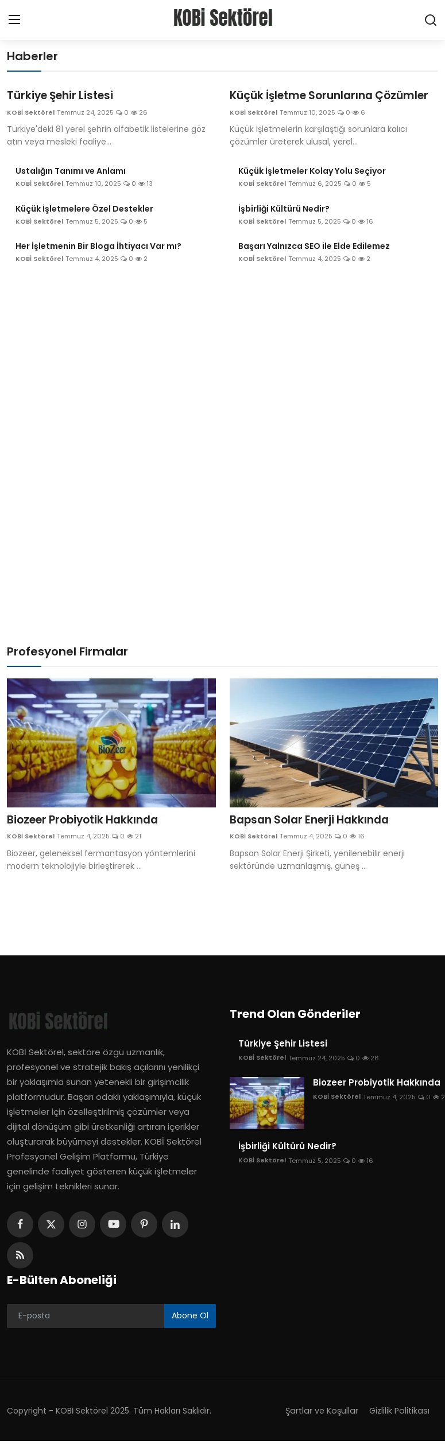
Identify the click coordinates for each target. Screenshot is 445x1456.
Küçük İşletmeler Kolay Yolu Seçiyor (312, 187)
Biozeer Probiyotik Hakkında (88, 836)
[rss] (20, 1272)
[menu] (14, 20)
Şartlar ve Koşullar (318, 1426)
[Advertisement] (222, 374)
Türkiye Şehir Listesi (64, 96)
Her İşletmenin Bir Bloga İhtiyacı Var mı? (98, 262)
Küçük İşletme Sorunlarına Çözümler (307, 104)
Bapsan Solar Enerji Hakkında (315, 836)
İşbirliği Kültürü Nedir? (284, 224)
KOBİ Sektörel (31, 113)
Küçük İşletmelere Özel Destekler (84, 224)
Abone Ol (190, 1332)
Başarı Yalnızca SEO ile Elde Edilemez (314, 262)
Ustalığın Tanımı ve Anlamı (71, 187)
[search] (430, 20)
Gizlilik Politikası (398, 1426)
